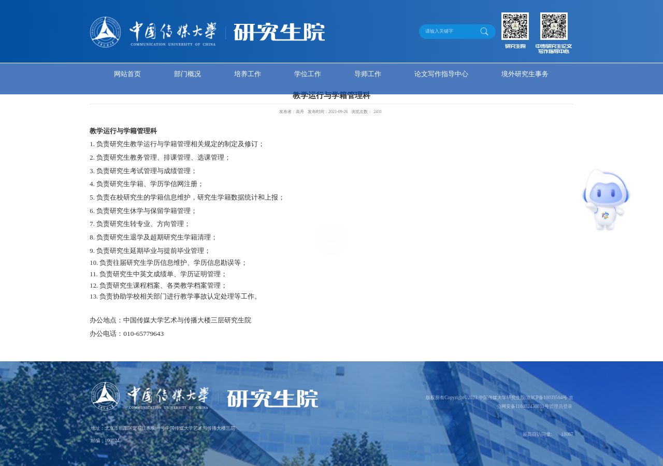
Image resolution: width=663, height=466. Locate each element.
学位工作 (307, 74)
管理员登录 (560, 406)
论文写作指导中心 (441, 74)
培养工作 (247, 74)
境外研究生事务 (525, 74)
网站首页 (127, 74)
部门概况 (187, 74)
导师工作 (367, 74)
